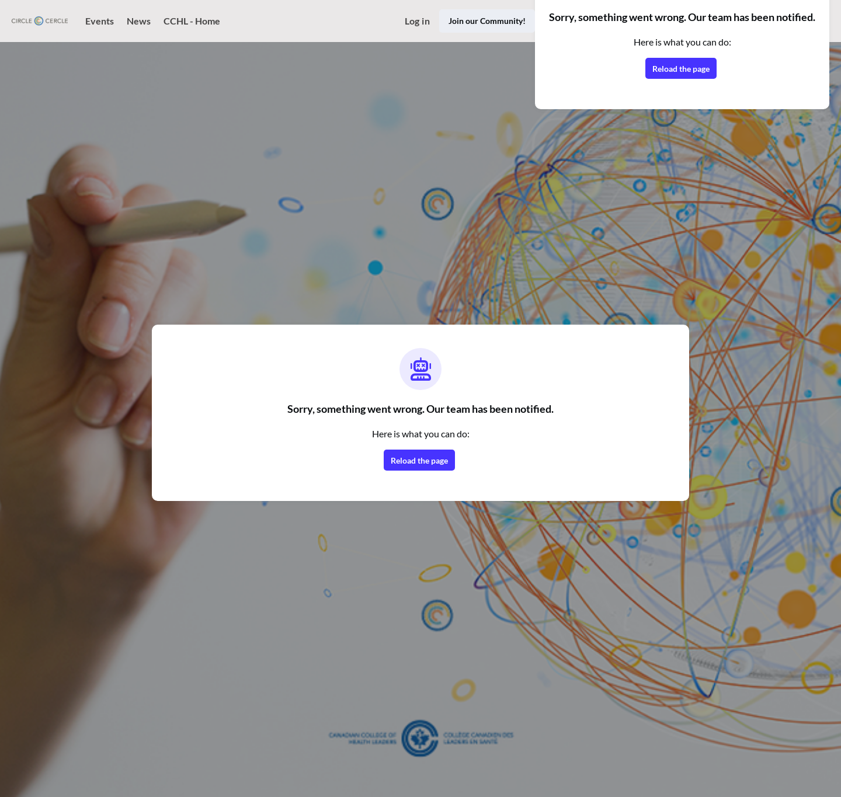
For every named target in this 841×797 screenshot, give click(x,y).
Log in (417, 20)
